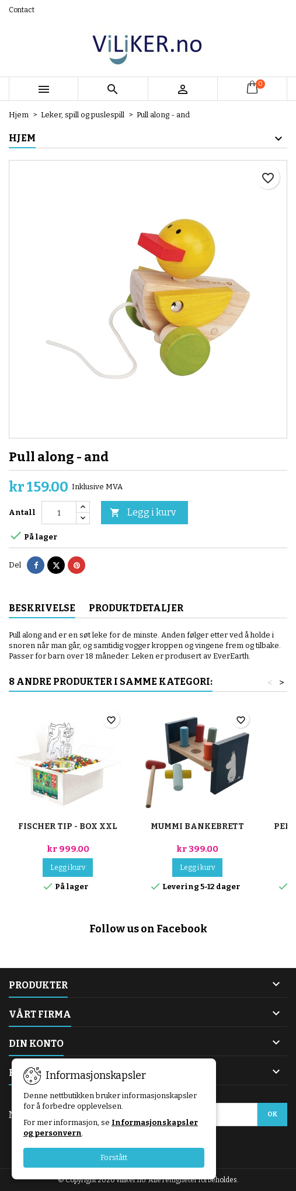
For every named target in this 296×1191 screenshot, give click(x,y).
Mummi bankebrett (197, 826)
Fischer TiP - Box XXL (67, 826)
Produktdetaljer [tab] (136, 608)
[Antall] (58, 512)
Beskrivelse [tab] (42, 608)
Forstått (113, 1157)
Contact (21, 10)
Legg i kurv (143, 513)
